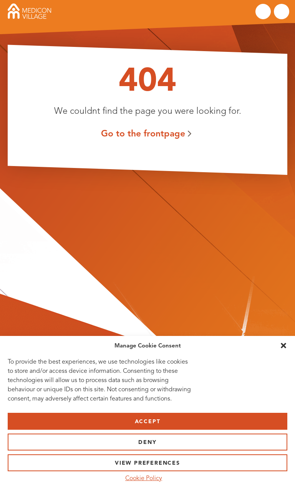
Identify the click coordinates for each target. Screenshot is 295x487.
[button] (283, 345)
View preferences (147, 463)
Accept (148, 421)
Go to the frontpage (143, 133)
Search (263, 11)
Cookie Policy (143, 478)
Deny (147, 442)
